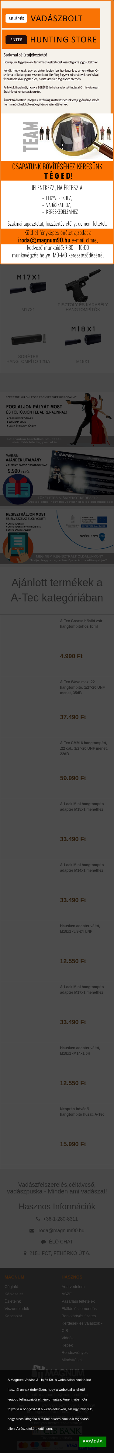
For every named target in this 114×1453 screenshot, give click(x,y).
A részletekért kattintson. (34, 1428)
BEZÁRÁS (92, 1441)
